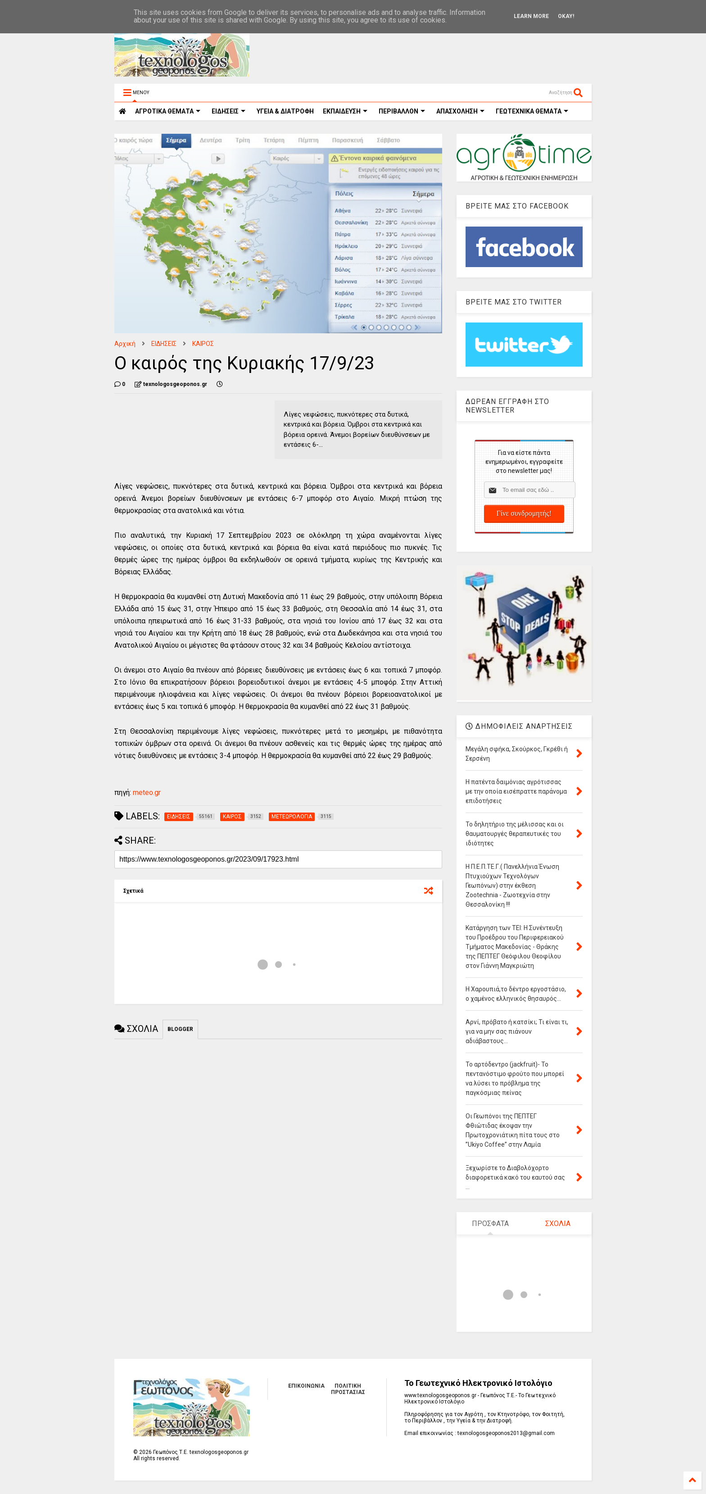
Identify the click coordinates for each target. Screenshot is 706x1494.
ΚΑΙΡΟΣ (203, 343)
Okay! (566, 16)
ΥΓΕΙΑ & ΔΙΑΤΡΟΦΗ (285, 111)
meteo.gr (147, 792)
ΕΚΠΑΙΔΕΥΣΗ (345, 111)
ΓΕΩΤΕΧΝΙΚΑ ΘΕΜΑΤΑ (532, 111)
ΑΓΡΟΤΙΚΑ (167, 111)
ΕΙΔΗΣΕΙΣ (228, 111)
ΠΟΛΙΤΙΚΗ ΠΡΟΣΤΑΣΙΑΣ (348, 1389)
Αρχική (125, 343)
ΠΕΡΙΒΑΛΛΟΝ (402, 111)
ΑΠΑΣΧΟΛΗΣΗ (460, 111)
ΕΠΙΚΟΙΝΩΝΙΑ (306, 1386)
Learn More (531, 16)
